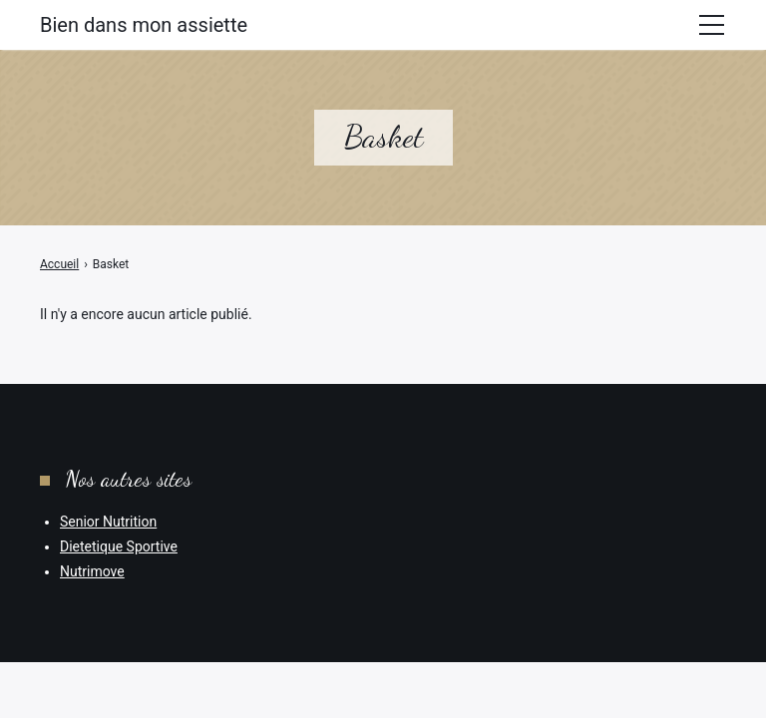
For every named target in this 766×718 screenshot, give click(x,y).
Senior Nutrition (108, 522)
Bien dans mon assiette (143, 25)
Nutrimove (92, 571)
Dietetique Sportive (119, 546)
